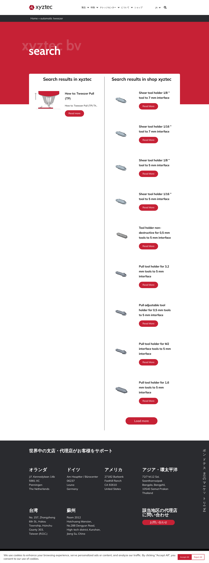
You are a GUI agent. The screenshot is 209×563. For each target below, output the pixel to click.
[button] (141, 421)
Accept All (198, 557)
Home (34, 18)
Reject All (184, 557)
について (126, 7)
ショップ (138, 7)
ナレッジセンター (109, 7)
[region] (104, 557)
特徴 (94, 7)
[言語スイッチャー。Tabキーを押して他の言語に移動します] (158, 7)
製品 (85, 7)
